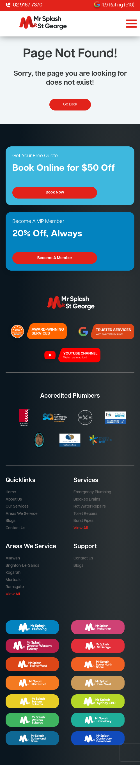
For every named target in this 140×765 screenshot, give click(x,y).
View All (81, 528)
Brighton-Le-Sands (22, 566)
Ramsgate (15, 587)
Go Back (70, 104)
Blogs (10, 521)
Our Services (17, 506)
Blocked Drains (87, 499)
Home (11, 492)
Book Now (55, 192)
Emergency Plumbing (92, 492)
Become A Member (54, 258)
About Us (14, 499)
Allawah (13, 558)
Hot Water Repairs (90, 506)
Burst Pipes (83, 521)
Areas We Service (22, 514)
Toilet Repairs (85, 514)
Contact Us (15, 528)
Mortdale (14, 580)
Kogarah (13, 573)
